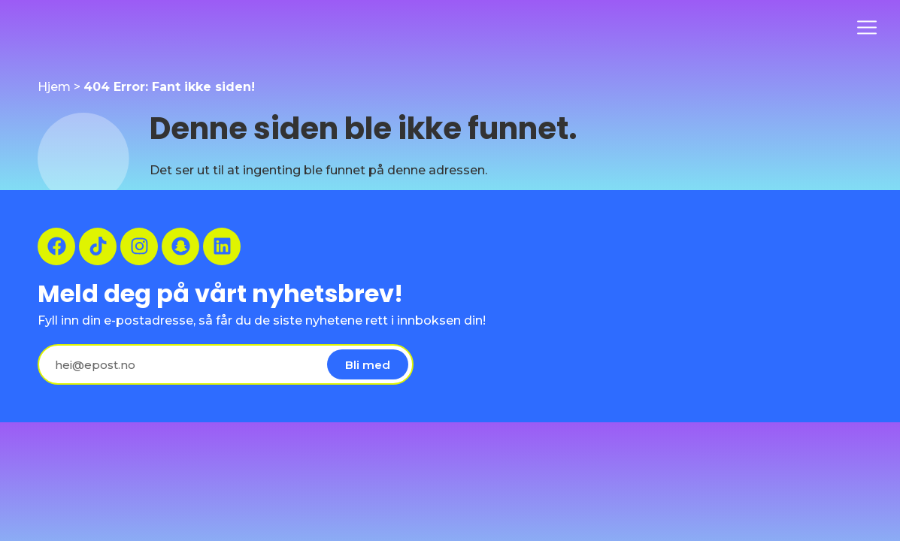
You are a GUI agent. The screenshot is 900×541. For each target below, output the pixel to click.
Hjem (54, 87)
